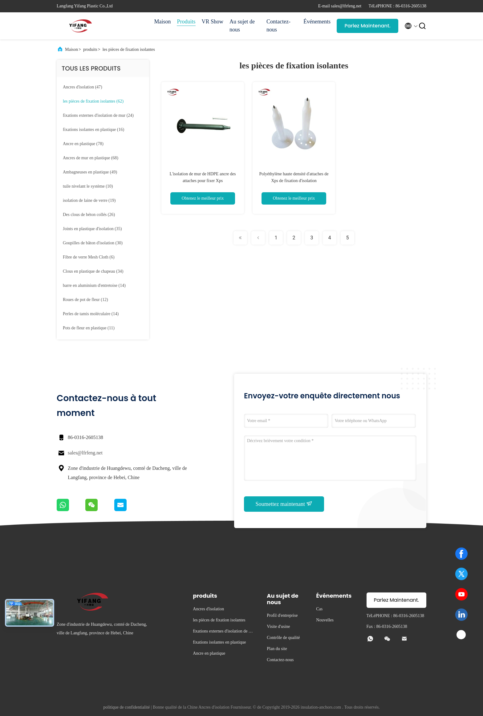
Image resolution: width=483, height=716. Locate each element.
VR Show (213, 21)
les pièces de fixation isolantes (129, 49)
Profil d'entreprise (282, 615)
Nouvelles (325, 620)
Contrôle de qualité (283, 637)
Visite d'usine (278, 626)
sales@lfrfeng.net (85, 452)
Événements (317, 21)
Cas (319, 609)
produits (90, 49)
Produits (186, 21)
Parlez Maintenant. (367, 25)
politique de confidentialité (126, 707)
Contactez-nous (278, 25)
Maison (162, 21)
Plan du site (277, 648)
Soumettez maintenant (284, 503)
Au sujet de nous (242, 25)
